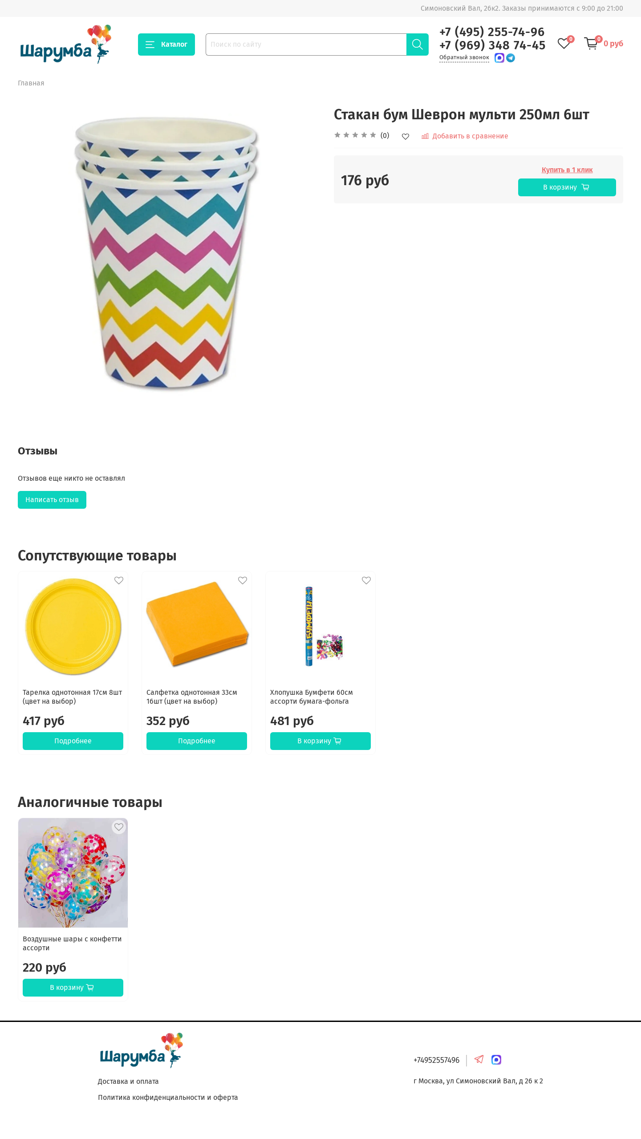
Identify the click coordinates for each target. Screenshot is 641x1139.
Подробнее (73, 741)
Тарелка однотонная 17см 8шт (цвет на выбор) (72, 696)
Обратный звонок (464, 57)
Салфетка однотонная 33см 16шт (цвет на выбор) (191, 696)
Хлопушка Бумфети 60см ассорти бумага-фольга (311, 696)
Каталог (166, 44)
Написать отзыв (52, 499)
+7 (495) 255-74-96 (492, 32)
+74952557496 (436, 1060)
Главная (31, 83)
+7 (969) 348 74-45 (492, 45)
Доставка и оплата (128, 1081)
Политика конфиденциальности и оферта (168, 1097)
